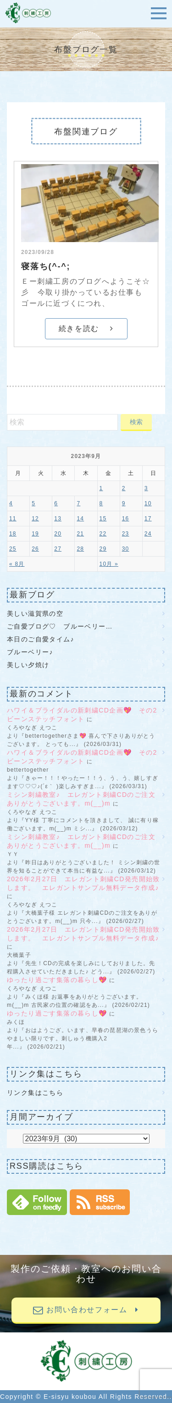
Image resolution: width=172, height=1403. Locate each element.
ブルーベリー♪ (30, 652)
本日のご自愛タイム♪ (40, 639)
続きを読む (86, 328)
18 (13, 533)
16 (125, 518)
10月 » (109, 564)
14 (80, 518)
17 (148, 518)
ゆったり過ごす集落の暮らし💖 (57, 979)
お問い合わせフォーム (86, 1310)
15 (103, 518)
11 (13, 518)
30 (125, 549)
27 (57, 549)
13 (57, 518)
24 (148, 533)
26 (35, 549)
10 (148, 503)
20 (57, 533)
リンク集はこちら (35, 1092)
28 (80, 549)
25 (13, 549)
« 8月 (16, 564)
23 (125, 533)
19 (35, 533)
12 (35, 518)
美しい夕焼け (28, 664)
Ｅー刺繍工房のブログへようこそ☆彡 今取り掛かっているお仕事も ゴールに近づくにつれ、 (85, 292)
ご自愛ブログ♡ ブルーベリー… (60, 626)
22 (103, 533)
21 (80, 533)
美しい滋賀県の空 (35, 613)
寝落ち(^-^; (45, 266)
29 (103, 549)
